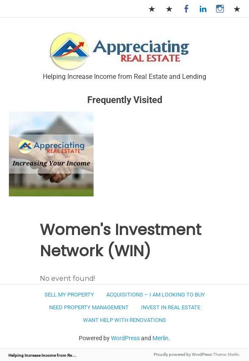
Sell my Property (69, 294)
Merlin (160, 338)
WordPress (125, 338)
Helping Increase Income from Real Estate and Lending (60, 355)
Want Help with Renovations (124, 320)
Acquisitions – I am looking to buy (155, 294)
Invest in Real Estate (170, 307)
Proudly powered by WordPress (183, 354)
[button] (119, 51)
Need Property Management (89, 307)
